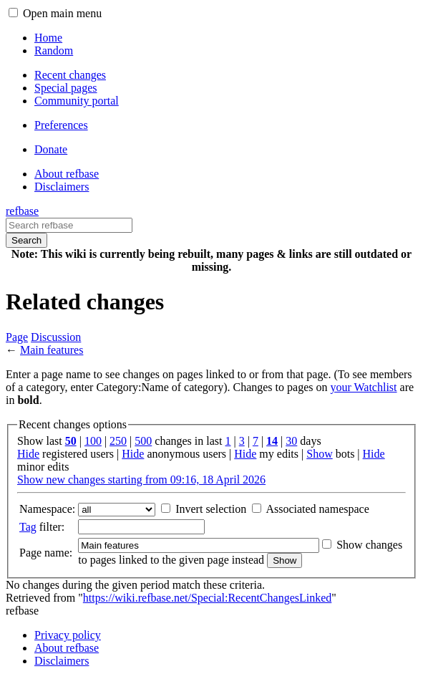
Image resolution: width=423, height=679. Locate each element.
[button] (13, 12)
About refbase (66, 648)
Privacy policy (67, 635)
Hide (28, 454)
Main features (51, 350)
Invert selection (210, 509)
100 (93, 441)
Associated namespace (317, 509)
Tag (28, 527)
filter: (41, 527)
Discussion (56, 337)
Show (319, 454)
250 (118, 441)
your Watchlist (363, 387)
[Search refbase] (69, 225)
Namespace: (47, 509)
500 (143, 441)
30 (291, 441)
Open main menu (62, 13)
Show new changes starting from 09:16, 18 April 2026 (141, 479)
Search (26, 240)
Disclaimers (61, 661)
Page (17, 337)
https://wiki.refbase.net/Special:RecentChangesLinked (207, 598)
